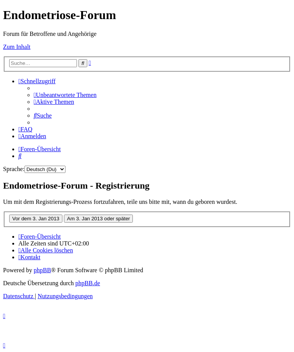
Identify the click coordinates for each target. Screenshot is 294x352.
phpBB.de (87, 283)
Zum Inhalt (17, 47)
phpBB (42, 270)
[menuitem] (65, 95)
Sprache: (13, 169)
